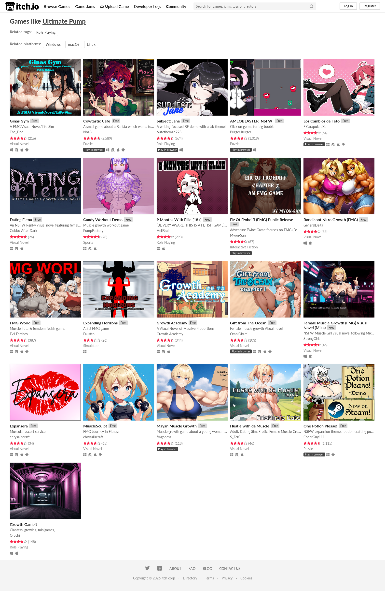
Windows (53, 44)
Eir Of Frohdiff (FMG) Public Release (261, 219)
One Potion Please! (320, 426)
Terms (209, 578)
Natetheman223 (169, 132)
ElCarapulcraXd (315, 126)
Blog (207, 568)
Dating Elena (21, 219)
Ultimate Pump (64, 21)
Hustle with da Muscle (249, 426)
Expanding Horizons (100, 322)
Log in (348, 6)
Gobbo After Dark (23, 230)
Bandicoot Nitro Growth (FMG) (330, 219)
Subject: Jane (168, 121)
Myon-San (238, 235)
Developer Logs (147, 6)
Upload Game (114, 6)
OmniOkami (239, 334)
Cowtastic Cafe (96, 121)
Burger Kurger (240, 132)
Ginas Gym (19, 121)
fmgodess (164, 437)
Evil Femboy (19, 334)
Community (176, 6)
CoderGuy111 (314, 437)
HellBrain (163, 230)
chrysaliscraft (20, 437)
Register (370, 6)
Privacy (227, 578)
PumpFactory (93, 230)
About (175, 568)
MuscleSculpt (95, 426)
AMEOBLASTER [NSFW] (252, 121)
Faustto (89, 334)
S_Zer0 (235, 437)
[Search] (311, 6)
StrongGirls (311, 338)
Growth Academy (172, 322)
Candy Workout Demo (103, 219)
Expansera (19, 426)
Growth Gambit (23, 524)
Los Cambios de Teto (321, 121)
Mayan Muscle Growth (177, 426)
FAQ (192, 568)
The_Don (17, 132)
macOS (74, 44)
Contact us (229, 568)
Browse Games (57, 6)
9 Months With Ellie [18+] (179, 219)
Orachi (15, 535)
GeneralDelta (313, 225)
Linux (91, 44)
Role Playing (45, 32)
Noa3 (87, 132)
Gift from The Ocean (248, 322)
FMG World (20, 322)
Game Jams (85, 6)
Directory (190, 578)
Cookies (246, 578)
